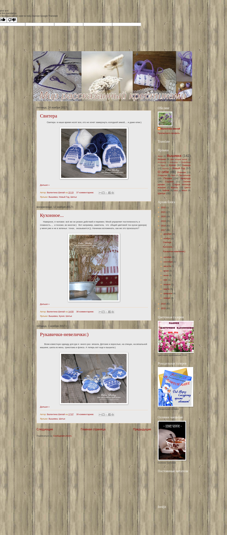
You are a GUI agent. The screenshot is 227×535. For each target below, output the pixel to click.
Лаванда (186, 165)
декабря (167, 234)
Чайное (165, 190)
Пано (173, 175)
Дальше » (44, 185)
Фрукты (174, 187)
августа (167, 266)
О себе (163, 172)
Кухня (61, 316)
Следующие (45, 429)
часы (175, 190)
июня (166, 275)
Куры (163, 165)
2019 (163, 221)
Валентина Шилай (170, 128)
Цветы (187, 187)
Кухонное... (52, 215)
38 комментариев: (85, 311)
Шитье (73, 197)
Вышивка (53, 197)
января (167, 298)
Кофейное (185, 162)
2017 (163, 230)
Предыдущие (142, 429)
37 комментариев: (85, 192)
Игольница (162, 162)
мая (165, 280)
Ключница (174, 162)
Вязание (162, 159)
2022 (163, 207)
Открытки (162, 175)
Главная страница (93, 429)
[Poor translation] (12, 20)
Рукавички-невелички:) (64, 334)
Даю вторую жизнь (178, 159)
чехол (184, 190)
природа (185, 178)
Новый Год (64, 197)
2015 (163, 308)
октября (167, 257)
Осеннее (181, 172)
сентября (168, 262)
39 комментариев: (85, 414)
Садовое (169, 181)
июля (166, 271)
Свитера (48, 115)
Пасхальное (184, 175)
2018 (163, 225)
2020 (163, 216)
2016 (163, 304)
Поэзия (167, 178)
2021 (163, 212)
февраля (168, 293)
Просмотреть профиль (169, 133)
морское (165, 168)
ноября (167, 238)
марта (166, 289)
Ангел (160, 156)
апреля (167, 284)
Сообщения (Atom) (62, 436)
